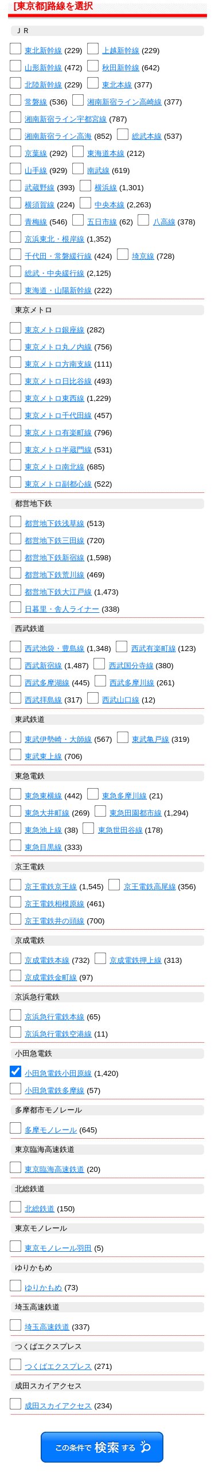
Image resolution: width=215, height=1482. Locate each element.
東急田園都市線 (136, 813)
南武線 (98, 170)
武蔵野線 (39, 187)
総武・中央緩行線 (54, 273)
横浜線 (106, 187)
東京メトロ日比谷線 (58, 381)
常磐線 (36, 102)
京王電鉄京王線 (51, 886)
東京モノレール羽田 (58, 1248)
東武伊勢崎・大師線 (58, 739)
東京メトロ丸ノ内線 (58, 347)
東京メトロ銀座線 (54, 330)
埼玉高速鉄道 (47, 1327)
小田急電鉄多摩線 (54, 1090)
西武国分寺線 (131, 665)
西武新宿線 (43, 665)
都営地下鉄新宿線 (54, 557)
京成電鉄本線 (47, 960)
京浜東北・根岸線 (54, 239)
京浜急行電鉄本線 (54, 1017)
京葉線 (36, 153)
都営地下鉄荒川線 (54, 575)
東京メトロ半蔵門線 (58, 449)
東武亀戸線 (150, 739)
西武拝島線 (43, 700)
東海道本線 (105, 153)
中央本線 (109, 204)
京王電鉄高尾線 (150, 886)
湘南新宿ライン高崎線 (124, 102)
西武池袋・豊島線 (54, 648)
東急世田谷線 (120, 830)
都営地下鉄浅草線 (54, 523)
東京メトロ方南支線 (58, 364)
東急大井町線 (47, 813)
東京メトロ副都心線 (58, 484)
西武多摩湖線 (47, 682)
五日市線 (102, 222)
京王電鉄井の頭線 (54, 921)
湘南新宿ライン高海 (58, 136)
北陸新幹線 (43, 85)
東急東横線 (43, 796)
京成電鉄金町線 (51, 977)
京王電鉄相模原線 (54, 903)
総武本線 (147, 136)
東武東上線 (43, 756)
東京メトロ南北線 (54, 467)
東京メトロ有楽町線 (58, 432)
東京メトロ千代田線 (58, 415)
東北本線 (117, 85)
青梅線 (36, 222)
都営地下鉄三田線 (54, 540)
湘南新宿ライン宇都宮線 (66, 119)
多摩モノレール (51, 1130)
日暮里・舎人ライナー (62, 609)
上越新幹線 (120, 50)
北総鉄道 (39, 1208)
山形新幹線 (43, 67)
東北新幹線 (43, 50)
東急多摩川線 (124, 796)
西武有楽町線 (153, 648)
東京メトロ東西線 (54, 398)
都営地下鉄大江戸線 (58, 592)
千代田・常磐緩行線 (58, 256)
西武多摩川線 (132, 682)
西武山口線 (120, 700)
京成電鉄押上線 (136, 960)
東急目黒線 (43, 847)
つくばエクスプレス (58, 1366)
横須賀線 (39, 204)
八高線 (164, 222)
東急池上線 (43, 830)
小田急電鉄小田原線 (58, 1073)
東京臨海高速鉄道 (54, 1169)
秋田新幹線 (120, 67)
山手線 (36, 170)
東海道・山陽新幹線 (58, 290)
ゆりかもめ (43, 1287)
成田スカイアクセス (58, 1405)
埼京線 (143, 256)
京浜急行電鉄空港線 (58, 1034)
